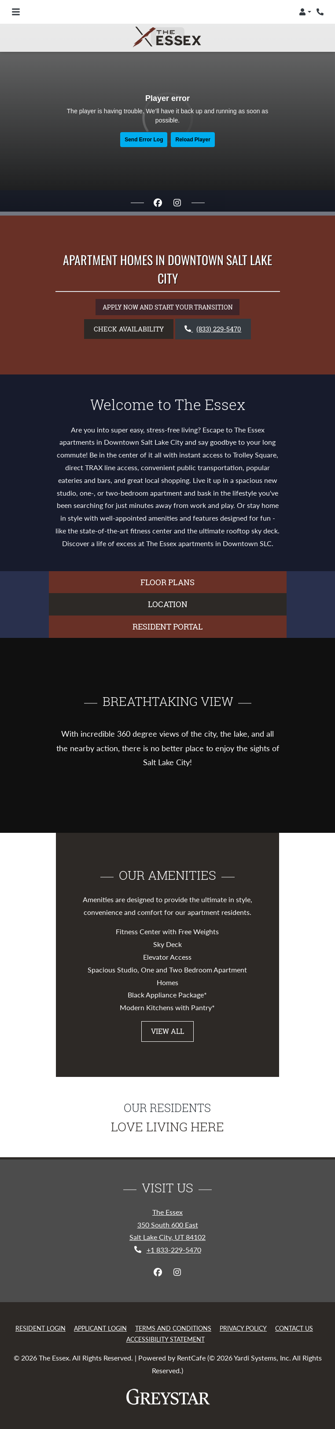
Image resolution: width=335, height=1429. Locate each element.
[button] (305, 12)
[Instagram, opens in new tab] (177, 203)
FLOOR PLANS (167, 582)
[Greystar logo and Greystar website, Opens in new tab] (168, 1397)
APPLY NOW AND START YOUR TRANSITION (171, 306)
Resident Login (40, 1328)
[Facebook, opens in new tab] (158, 203)
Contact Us (294, 1328)
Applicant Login (100, 1328)
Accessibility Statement (165, 1339)
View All (167, 1031)
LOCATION (168, 604)
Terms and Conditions (173, 1328)
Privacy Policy (243, 1328)
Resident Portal (168, 626)
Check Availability (129, 328)
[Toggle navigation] (16, 12)
